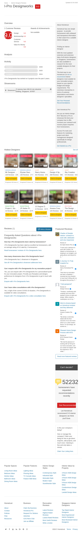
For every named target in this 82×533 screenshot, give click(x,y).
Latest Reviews (48, 510)
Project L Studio (11, 208)
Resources (8, 519)
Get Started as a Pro (64, 146)
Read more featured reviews (67, 356)
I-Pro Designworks (18, 6)
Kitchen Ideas (9, 476)
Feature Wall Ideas (29, 479)
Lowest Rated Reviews (50, 518)
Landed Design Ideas (69, 492)
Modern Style (47, 481)
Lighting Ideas (28, 471)
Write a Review (44, 229)
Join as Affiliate (28, 521)
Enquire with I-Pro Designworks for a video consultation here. (25, 296)
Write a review (47, 523)
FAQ (5, 516)
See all (75, 150)
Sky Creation (70, 172)
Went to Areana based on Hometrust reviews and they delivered (67, 305)
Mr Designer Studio (12, 172)
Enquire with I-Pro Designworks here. (17, 281)
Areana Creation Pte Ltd (59, 208)
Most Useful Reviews (50, 520)
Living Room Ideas (10, 471)
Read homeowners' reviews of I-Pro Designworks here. (23, 250)
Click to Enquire (11, 178)
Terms (69, 529)
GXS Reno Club (28, 519)
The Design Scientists (73, 208)
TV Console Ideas (29, 476)
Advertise (26, 516)
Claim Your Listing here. (65, 451)
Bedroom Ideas (9, 473)
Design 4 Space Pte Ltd (59, 172)
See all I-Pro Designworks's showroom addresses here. (23, 262)
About (6, 508)
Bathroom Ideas (9, 479)
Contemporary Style (49, 473)
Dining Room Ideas (10, 481)
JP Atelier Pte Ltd (27, 208)
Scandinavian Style (49, 483)
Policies (7, 513)
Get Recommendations (67, 405)
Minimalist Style (48, 478)
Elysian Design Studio (28, 172)
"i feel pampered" (66, 284)
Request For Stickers (30, 513)
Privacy (75, 529)
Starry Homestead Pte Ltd (45, 172)
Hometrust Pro (28, 511)
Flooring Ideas (28, 473)
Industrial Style (48, 475)
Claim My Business (30, 508)
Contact (7, 511)
